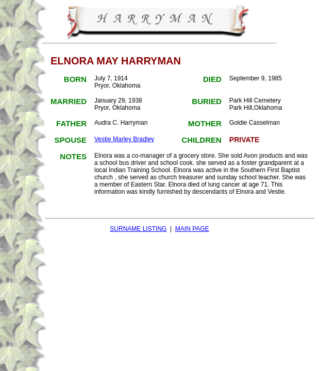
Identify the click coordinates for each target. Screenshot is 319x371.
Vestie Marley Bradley (124, 139)
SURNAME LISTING (138, 228)
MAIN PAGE (192, 228)
